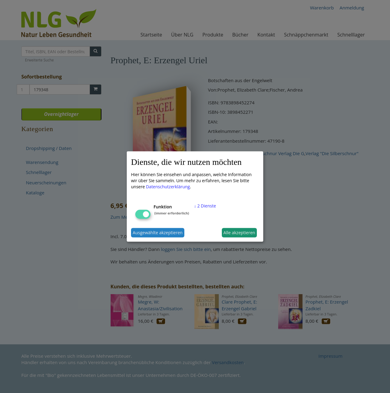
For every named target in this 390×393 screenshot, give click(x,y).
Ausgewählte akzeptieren (158, 232)
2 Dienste (205, 205)
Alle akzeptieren (239, 232)
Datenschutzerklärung (168, 186)
